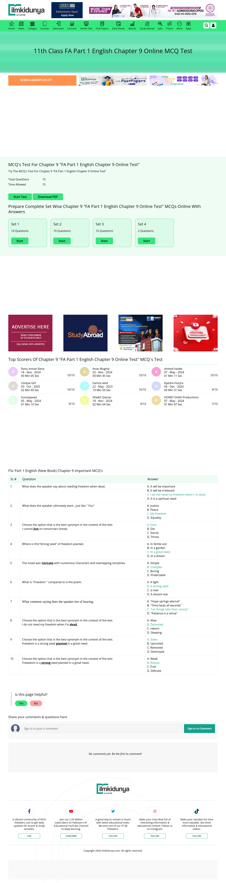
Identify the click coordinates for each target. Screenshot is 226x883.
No (36, 703)
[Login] (213, 25)
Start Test (20, 197)
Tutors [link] (169, 26)
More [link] (179, 26)
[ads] (30, 333)
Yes (21, 703)
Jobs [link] (160, 26)
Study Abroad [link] (147, 26)
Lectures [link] (72, 26)
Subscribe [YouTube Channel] (71, 835)
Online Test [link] (86, 26)
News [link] (21, 26)
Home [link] (11, 26)
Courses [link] (44, 26)
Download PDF (48, 197)
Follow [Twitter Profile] (113, 835)
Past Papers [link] (102, 26)
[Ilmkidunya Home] (27, 10)
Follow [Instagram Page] (155, 835)
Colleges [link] (32, 26)
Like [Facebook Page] (29, 835)
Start (19, 241)
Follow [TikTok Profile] (196, 835)
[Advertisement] (113, 113)
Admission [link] (58, 26)
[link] (68, 10)
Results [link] (132, 26)
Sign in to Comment (200, 728)
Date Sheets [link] (118, 26)
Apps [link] (188, 26)
